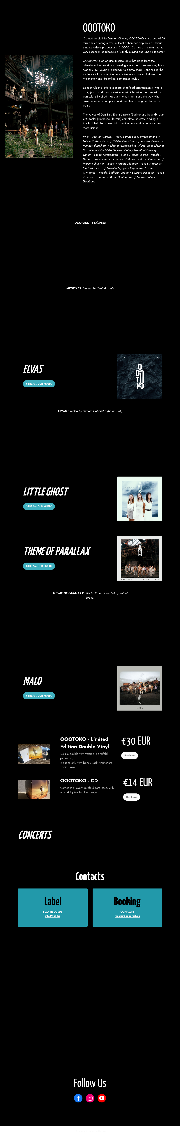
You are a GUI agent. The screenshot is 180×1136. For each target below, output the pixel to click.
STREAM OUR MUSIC (39, 384)
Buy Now (129, 756)
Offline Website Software (90, 1131)
